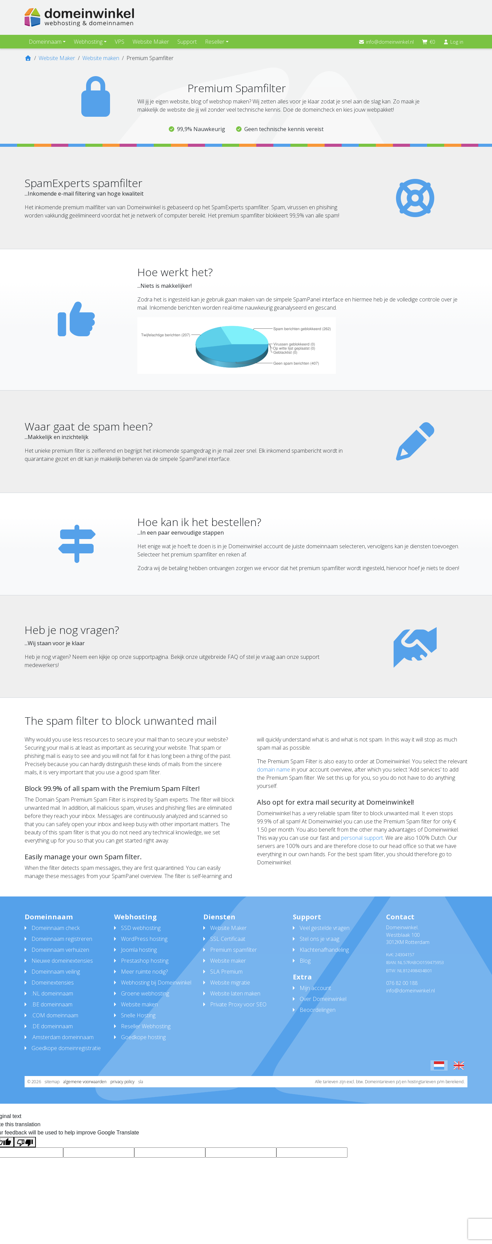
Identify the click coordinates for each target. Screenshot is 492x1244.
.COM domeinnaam (54, 1015)
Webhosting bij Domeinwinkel (156, 982)
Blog (305, 960)
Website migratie (230, 982)
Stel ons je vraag (319, 939)
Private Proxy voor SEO (238, 1004)
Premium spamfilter (233, 949)
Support (187, 41)
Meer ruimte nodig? (144, 971)
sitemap (52, 1082)
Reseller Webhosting (145, 1026)
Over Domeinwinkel (323, 999)
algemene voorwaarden (85, 1082)
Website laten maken (235, 993)
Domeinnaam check (55, 928)
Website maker (228, 960)
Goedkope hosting (143, 1037)
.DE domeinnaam (52, 1026)
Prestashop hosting (144, 960)
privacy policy (122, 1082)
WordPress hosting (144, 939)
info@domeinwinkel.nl (386, 42)
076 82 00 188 (402, 983)
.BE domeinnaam (51, 1004)
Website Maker (151, 41)
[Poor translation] (25, 1142)
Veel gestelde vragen (325, 928)
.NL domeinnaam (52, 993)
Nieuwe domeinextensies (62, 960)
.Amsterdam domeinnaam (62, 1037)
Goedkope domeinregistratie (66, 1048)
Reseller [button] (214, 41)
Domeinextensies (52, 982)
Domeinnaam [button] (45, 41)
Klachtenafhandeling (324, 949)
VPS (119, 41)
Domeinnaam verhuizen (60, 949)
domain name (273, 769)
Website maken (139, 1004)
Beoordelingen (318, 1010)
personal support (362, 838)
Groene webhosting (145, 993)
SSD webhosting (141, 928)
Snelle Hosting (138, 1015)
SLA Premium (226, 971)
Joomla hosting (139, 949)
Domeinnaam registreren (61, 939)
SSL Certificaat (227, 939)
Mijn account (315, 988)
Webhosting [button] (88, 41)
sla (140, 1082)
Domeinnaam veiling (55, 971)
